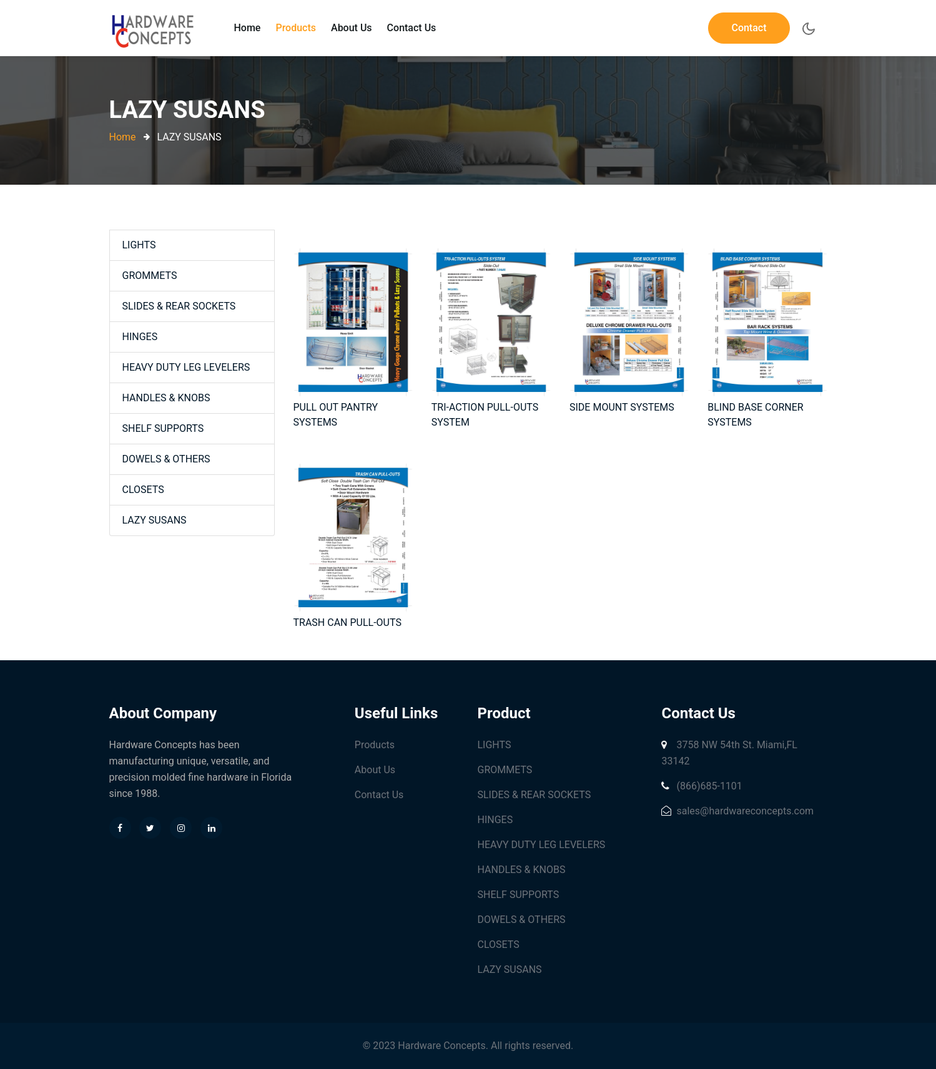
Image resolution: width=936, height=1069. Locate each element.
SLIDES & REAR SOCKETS (179, 306)
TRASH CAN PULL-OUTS (347, 622)
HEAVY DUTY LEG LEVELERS (186, 367)
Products (295, 28)
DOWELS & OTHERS (166, 459)
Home (247, 28)
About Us (351, 28)
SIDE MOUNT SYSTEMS (621, 407)
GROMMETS (149, 275)
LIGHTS (139, 245)
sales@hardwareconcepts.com (737, 811)
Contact (748, 28)
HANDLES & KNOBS (166, 398)
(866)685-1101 (701, 786)
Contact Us (411, 28)
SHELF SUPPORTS (163, 428)
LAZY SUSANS (154, 520)
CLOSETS (143, 489)
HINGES (140, 337)
